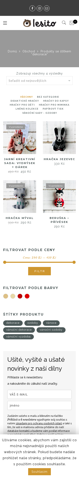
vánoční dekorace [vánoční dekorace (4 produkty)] (19, 329)
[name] (39, 405)
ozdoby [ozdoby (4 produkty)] (33, 322)
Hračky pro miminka (54, 105)
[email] (39, 394)
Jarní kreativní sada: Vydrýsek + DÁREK (20, 162)
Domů (12, 51)
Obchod (28, 51)
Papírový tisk (53, 108)
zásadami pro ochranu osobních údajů (39, 423)
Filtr (39, 271)
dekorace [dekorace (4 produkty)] (13, 322)
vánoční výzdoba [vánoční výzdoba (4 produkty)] (18, 336)
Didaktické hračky (25, 101)
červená (29, 296)
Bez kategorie (48, 97)
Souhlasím (39, 471)
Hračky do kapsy (56, 101)
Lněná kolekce (27, 108)
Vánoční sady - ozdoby (39, 113)
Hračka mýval (19, 218)
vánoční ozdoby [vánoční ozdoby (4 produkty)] (51, 329)
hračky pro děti (22, 105)
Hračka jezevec (59, 159)
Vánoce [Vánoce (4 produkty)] (51, 322)
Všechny (26, 97)
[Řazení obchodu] (42, 80)
